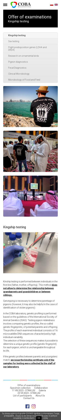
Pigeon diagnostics (18, 62)
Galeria (42, 390)
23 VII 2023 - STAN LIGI (29, 393)
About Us (40, 395)
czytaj (45, 418)
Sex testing (13, 41)
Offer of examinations (29, 385)
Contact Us (28, 398)
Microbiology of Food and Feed (24, 79)
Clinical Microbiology (18, 73)
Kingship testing (17, 35)
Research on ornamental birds (23, 56)
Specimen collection (20, 388)
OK (39, 418)
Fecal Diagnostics (17, 68)
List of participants (22, 395)
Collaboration (41, 388)
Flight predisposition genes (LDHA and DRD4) (27, 48)
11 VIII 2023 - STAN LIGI (23, 390)
